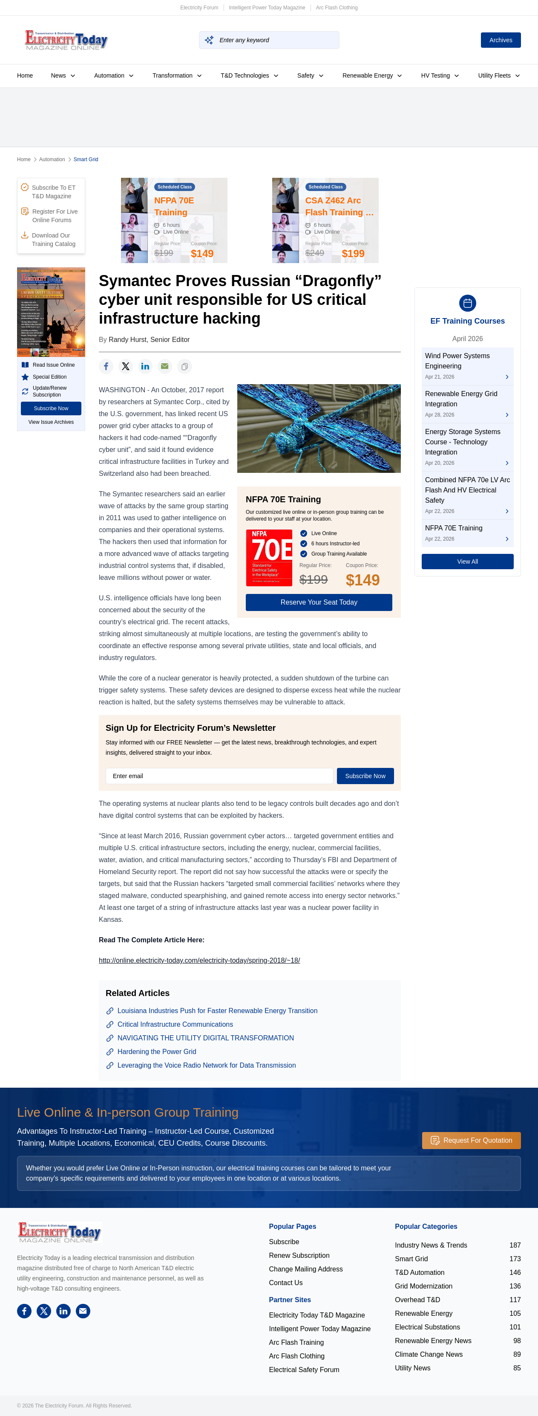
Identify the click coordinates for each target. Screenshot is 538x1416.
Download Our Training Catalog (48, 239)
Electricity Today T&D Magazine (317, 1315)
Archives (500, 40)
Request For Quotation (471, 1140)
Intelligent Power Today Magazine (267, 8)
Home (25, 75)
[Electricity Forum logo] (59, 1232)
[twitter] (125, 366)
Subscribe (284, 1241)
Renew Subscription (299, 1255)
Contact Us (286, 1282)
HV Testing (440, 75)
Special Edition (43, 377)
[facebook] (106, 366)
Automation (114, 75)
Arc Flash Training (296, 1342)
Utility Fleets (499, 75)
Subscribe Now (51, 408)
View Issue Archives (51, 422)
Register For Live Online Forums (49, 215)
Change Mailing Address (306, 1269)
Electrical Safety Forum (304, 1369)
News (63, 75)
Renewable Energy (372, 75)
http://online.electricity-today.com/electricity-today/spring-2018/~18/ (199, 960)
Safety (311, 75)
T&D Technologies (250, 75)
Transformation (177, 75)
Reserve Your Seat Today (319, 602)
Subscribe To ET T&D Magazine (48, 191)
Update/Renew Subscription (43, 391)
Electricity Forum (199, 8)
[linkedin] (145, 366)
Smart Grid (86, 159)
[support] (165, 366)
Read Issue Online (48, 365)
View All (467, 561)
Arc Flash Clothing (337, 8)
